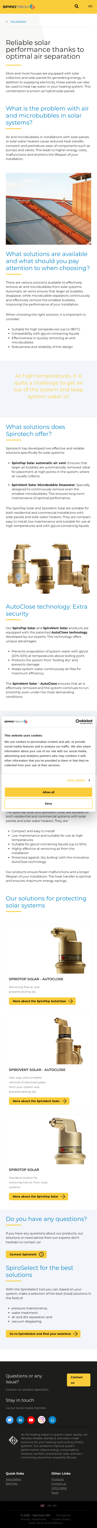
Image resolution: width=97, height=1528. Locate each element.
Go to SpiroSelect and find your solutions (40, 1334)
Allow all (49, 792)
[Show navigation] (90, 7)
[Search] (76, 7)
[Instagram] (42, 1420)
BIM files (11, 1483)
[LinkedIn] (20, 1420)
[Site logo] (19, 7)
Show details (76, 780)
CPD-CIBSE (59, 1488)
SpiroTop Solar (24, 1170)
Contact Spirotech (23, 1254)
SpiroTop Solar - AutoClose (36, 979)
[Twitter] (10, 1420)
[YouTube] (31, 1420)
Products (57, 1479)
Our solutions (18, 21)
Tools (54, 1492)
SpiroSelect (13, 1479)
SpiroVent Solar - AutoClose (37, 1070)
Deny (48, 803)
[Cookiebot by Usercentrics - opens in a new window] (76, 721)
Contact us (77, 1379)
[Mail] (52, 1420)
